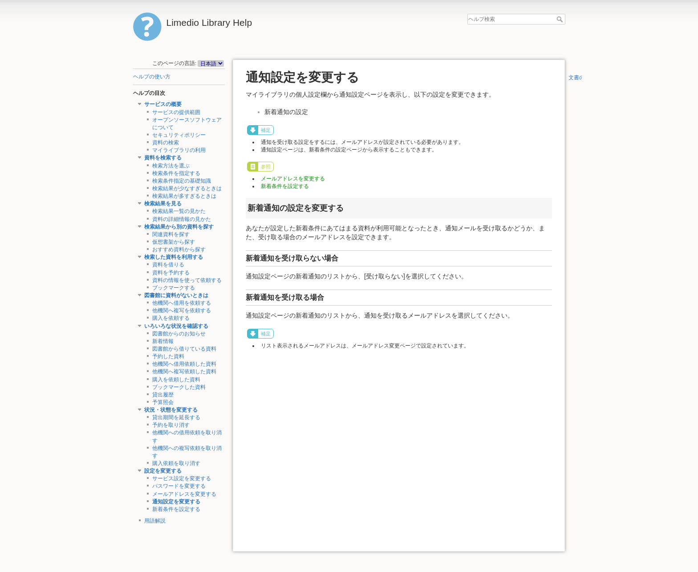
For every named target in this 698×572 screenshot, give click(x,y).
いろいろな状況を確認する (176, 326)
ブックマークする (173, 288)
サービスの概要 (163, 104)
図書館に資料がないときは (176, 295)
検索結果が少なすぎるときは (187, 188)
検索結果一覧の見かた (179, 211)
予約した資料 (168, 356)
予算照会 (163, 402)
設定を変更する (163, 471)
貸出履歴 (163, 395)
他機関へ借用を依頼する (181, 303)
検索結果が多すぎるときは (184, 196)
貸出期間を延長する (176, 417)
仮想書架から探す (173, 242)
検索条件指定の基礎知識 (181, 181)
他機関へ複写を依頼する (181, 310)
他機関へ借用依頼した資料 (184, 364)
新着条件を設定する (176, 509)
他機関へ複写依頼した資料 (184, 371)
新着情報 (163, 341)
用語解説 (155, 521)
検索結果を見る (163, 203)
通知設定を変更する (176, 501)
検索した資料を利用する (173, 257)
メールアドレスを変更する (184, 494)
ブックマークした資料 (179, 387)
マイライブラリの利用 (179, 150)
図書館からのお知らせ (179, 334)
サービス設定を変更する (181, 478)
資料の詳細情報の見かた (181, 219)
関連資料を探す (171, 234)
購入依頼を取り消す (176, 463)
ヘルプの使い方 (151, 77)
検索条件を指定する (176, 173)
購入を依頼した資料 (176, 379)
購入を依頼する (171, 318)
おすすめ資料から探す (179, 249)
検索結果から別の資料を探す (179, 227)
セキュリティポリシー (179, 135)
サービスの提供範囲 (176, 112)
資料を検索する (163, 158)
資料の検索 (165, 142)
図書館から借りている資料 (184, 349)
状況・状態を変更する (171, 410)
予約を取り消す (171, 425)
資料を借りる (168, 264)
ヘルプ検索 (560, 19)
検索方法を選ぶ (171, 166)
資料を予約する (171, 273)
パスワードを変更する (179, 486)
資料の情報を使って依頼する (187, 280)
